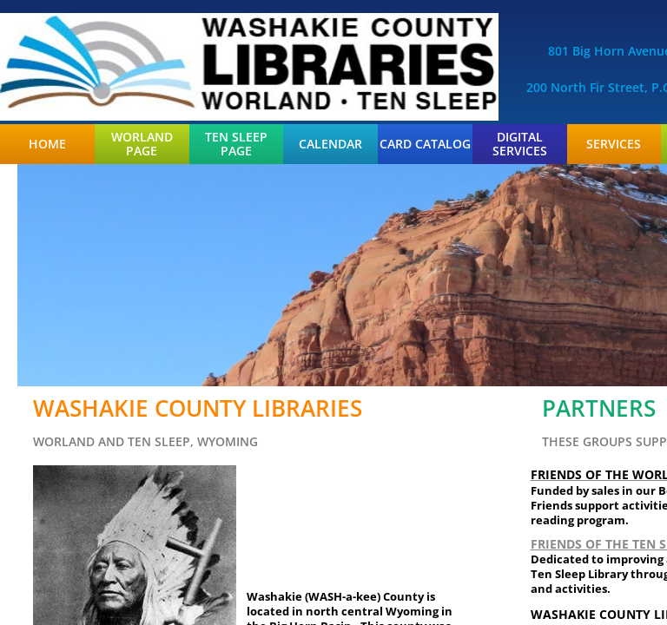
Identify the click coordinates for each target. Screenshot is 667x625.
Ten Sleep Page (236, 144)
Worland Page (142, 144)
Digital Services (519, 144)
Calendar (330, 144)
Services (613, 144)
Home (47, 144)
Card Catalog (425, 144)
